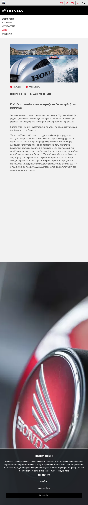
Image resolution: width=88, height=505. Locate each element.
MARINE (5, 30)
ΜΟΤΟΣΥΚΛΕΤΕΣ (8, 26)
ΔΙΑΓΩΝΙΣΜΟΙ (7, 34)
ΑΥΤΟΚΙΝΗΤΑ (7, 22)
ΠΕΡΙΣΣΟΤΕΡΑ (44, 475)
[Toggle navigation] (82, 10)
